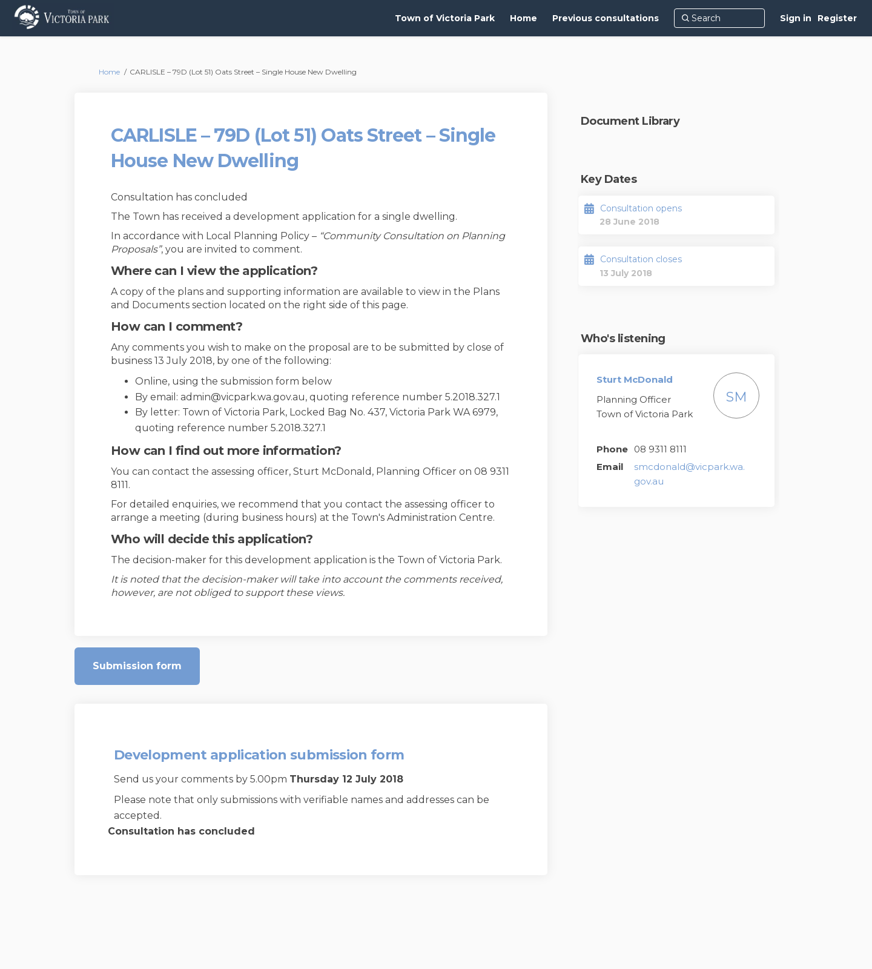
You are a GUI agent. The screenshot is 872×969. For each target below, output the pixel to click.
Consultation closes (641, 259)
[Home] (523, 18)
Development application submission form (259, 755)
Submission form (137, 666)
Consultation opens (641, 208)
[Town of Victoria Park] (445, 18)
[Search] (719, 18)
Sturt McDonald (634, 379)
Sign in (795, 18)
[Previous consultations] (605, 18)
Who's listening (623, 338)
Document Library (630, 121)
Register (837, 18)
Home (109, 71)
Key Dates (608, 179)
